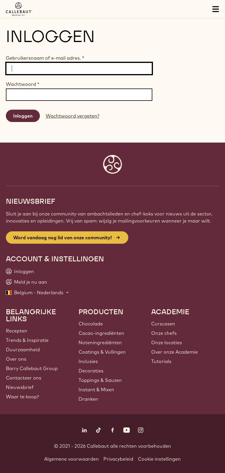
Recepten (16, 331)
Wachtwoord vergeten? (72, 116)
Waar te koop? (22, 397)
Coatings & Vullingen (102, 352)
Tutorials (161, 361)
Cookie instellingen (159, 459)
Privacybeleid (118, 459)
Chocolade (91, 324)
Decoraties (91, 371)
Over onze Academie (174, 352)
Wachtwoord (22, 84)
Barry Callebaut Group (32, 368)
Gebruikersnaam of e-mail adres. (45, 58)
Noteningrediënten (100, 342)
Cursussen (163, 324)
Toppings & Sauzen (100, 380)
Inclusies (88, 361)
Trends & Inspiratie (27, 340)
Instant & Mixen (96, 389)
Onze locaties (166, 342)
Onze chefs (164, 333)
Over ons (16, 359)
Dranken (88, 399)
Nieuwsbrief (20, 387)
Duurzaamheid (23, 349)
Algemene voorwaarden (71, 459)
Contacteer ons (23, 378)
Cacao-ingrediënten (101, 333)
